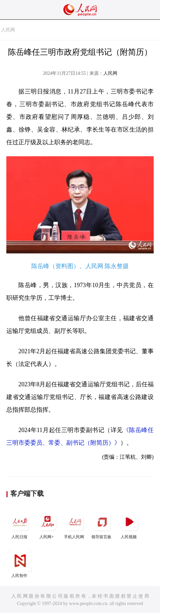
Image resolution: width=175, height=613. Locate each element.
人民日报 (20, 524)
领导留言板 (102, 524)
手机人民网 (74, 524)
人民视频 (129, 524)
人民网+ (47, 524)
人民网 (8, 29)
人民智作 (20, 563)
